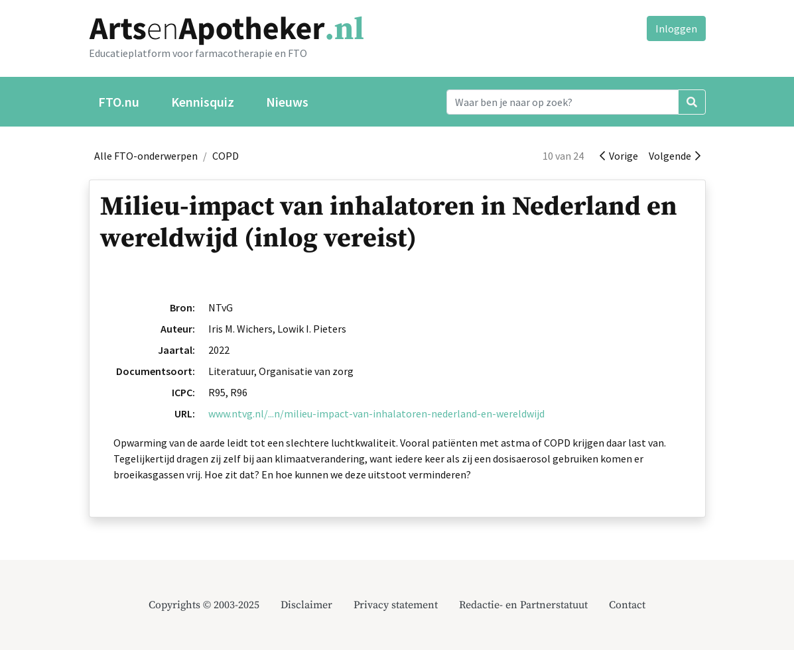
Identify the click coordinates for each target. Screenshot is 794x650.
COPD (225, 155)
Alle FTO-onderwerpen (146, 155)
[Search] (562, 102)
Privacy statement (396, 605)
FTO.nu (118, 101)
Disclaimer (306, 605)
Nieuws (287, 101)
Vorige (619, 155)
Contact (627, 605)
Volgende (674, 155)
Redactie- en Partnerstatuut (523, 605)
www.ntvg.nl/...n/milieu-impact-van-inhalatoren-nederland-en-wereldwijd (376, 413)
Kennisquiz (202, 101)
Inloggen (676, 28)
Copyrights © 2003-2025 (204, 605)
